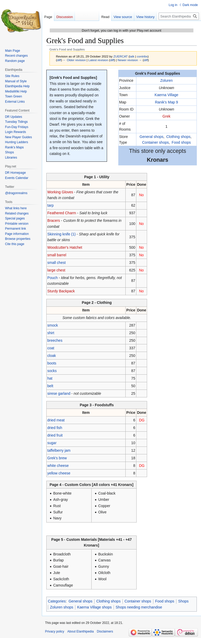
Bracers (53, 220)
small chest (56, 262)
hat (49, 378)
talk (132, 56)
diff (59, 60)
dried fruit (55, 435)
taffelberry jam (58, 450)
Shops (183, 601)
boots (51, 363)
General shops (151, 137)
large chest (56, 270)
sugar (52, 443)
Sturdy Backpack (61, 291)
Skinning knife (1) (61, 234)
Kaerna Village (166, 95)
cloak (51, 355)
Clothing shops (178, 137)
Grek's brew (57, 458)
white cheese (58, 465)
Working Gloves (60, 192)
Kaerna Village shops (94, 607)
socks (52, 371)
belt (50, 386)
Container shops (155, 142)
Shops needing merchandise (139, 607)
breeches (55, 340)
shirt (50, 333)
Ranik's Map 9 (166, 102)
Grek (166, 116)
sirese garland (58, 393)
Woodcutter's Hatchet (64, 247)
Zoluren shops (61, 607)
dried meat (56, 420)
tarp (50, 205)
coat (50, 348)
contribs (142, 56)
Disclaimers (105, 631)
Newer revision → (130, 60)
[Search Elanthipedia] (179, 16)
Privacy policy (54, 631)
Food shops (181, 142)
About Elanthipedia (80, 631)
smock (52, 325)
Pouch (52, 278)
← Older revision (74, 60)
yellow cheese (58, 473)
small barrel (56, 255)
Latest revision (98, 60)
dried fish (54, 428)
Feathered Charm (61, 213)
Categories (57, 601)
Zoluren (166, 80)
